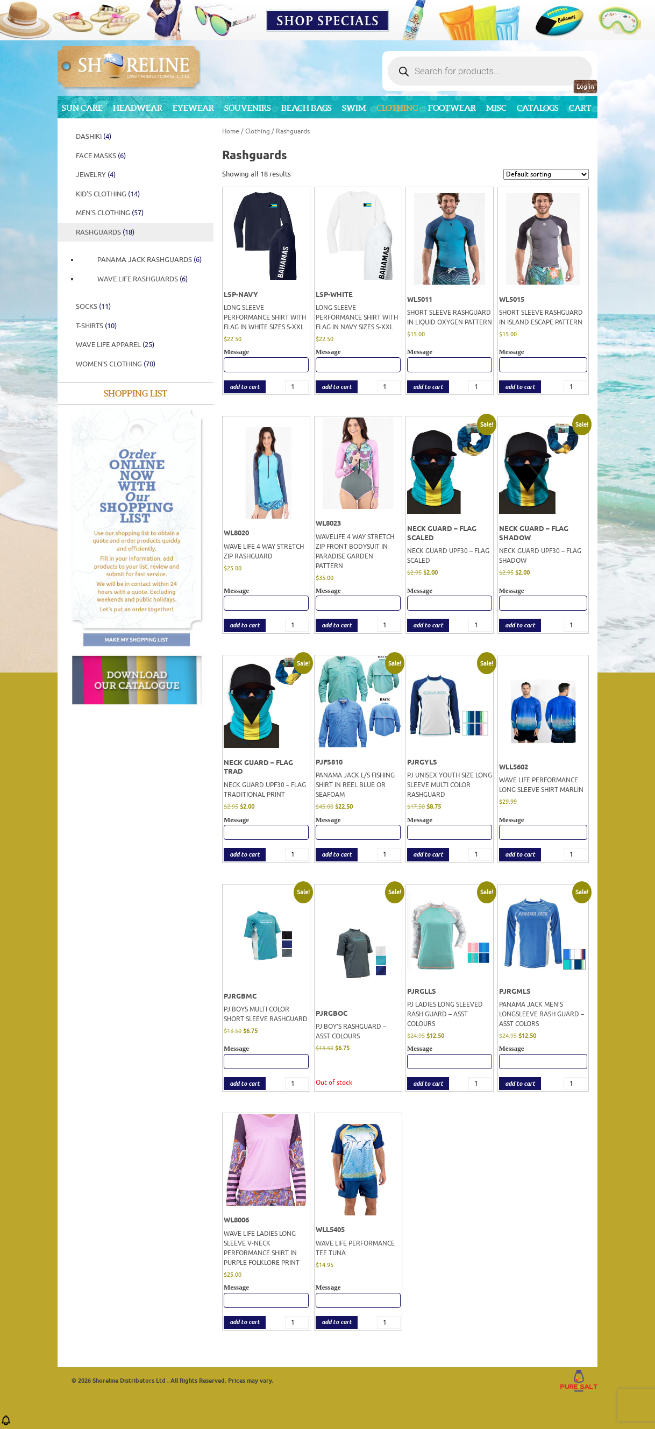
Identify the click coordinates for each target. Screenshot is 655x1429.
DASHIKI (93, 136)
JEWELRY (96, 174)
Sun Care (82, 107)
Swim (354, 107)
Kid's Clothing (108, 194)
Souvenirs (247, 107)
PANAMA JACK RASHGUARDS (149, 259)
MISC (496, 107)
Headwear (137, 107)
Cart (580, 107)
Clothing (397, 107)
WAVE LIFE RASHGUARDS (142, 279)
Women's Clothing (115, 364)
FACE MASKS (101, 155)
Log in (585, 86)
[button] (6, 1423)
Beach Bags (306, 107)
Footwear (452, 107)
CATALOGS (538, 107)
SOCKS (93, 306)
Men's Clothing (110, 212)
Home (230, 131)
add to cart (245, 387)
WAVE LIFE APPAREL (115, 344)
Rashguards (105, 232)
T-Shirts (96, 325)
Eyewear (193, 107)
